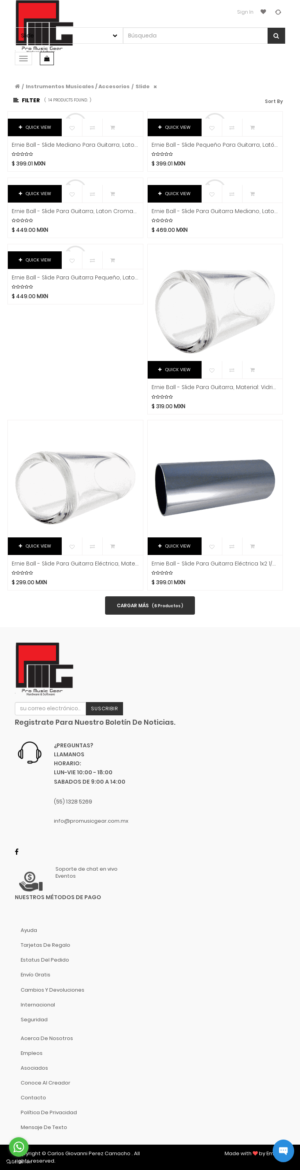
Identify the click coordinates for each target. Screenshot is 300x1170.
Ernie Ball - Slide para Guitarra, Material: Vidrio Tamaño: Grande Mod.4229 (215, 387)
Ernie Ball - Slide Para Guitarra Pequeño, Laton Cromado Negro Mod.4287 (75, 278)
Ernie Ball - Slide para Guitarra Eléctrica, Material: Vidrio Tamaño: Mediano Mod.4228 (75, 564)
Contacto (33, 1097)
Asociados (34, 1068)
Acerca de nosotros (47, 1038)
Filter (26, 100)
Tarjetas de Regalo (45, 945)
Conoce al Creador (45, 1082)
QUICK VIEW (35, 127)
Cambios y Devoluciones (52, 990)
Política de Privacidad (49, 1112)
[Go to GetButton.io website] (18, 1162)
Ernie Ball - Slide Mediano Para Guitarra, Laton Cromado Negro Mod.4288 (75, 145)
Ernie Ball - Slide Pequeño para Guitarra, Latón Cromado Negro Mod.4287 (215, 145)
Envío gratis (35, 974)
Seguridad (34, 1019)
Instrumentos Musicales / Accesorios (78, 86)
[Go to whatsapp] (19, 1147)
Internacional (38, 1004)
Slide (143, 86)
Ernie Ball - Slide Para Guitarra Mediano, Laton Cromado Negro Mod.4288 (215, 211)
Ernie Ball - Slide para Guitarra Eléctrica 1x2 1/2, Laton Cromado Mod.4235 (215, 564)
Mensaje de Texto (44, 1127)
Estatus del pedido (45, 960)
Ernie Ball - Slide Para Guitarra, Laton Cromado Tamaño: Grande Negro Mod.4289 (75, 211)
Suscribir (104, 708)
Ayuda (29, 930)
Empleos (32, 1053)
